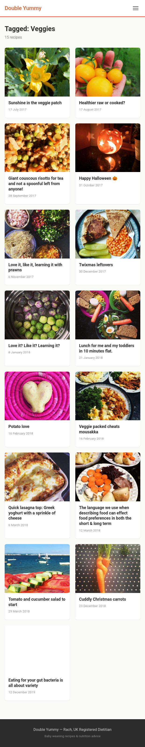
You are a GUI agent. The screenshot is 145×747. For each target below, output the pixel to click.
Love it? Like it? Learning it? (34, 345)
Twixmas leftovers (96, 264)
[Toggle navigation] (135, 8)
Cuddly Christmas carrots (102, 599)
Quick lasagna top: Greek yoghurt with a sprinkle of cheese (31, 513)
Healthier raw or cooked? (102, 103)
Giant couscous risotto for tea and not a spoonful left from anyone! (35, 183)
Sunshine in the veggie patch (35, 103)
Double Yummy (23, 8)
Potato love (18, 426)
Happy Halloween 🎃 (98, 178)
